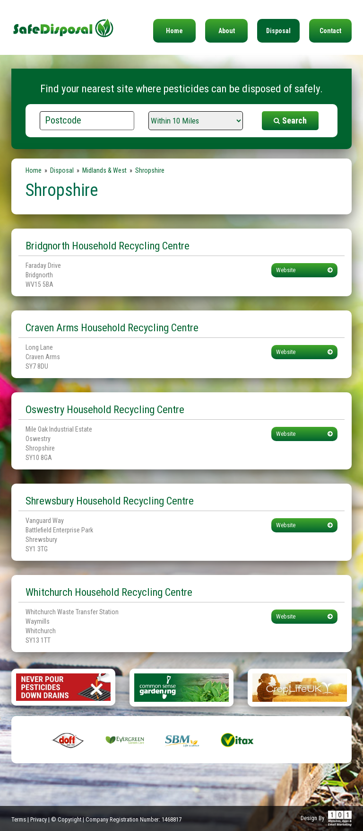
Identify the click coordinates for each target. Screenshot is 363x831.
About (226, 31)
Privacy (38, 819)
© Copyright (66, 819)
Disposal (278, 31)
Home (174, 31)
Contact (330, 31)
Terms (18, 819)
